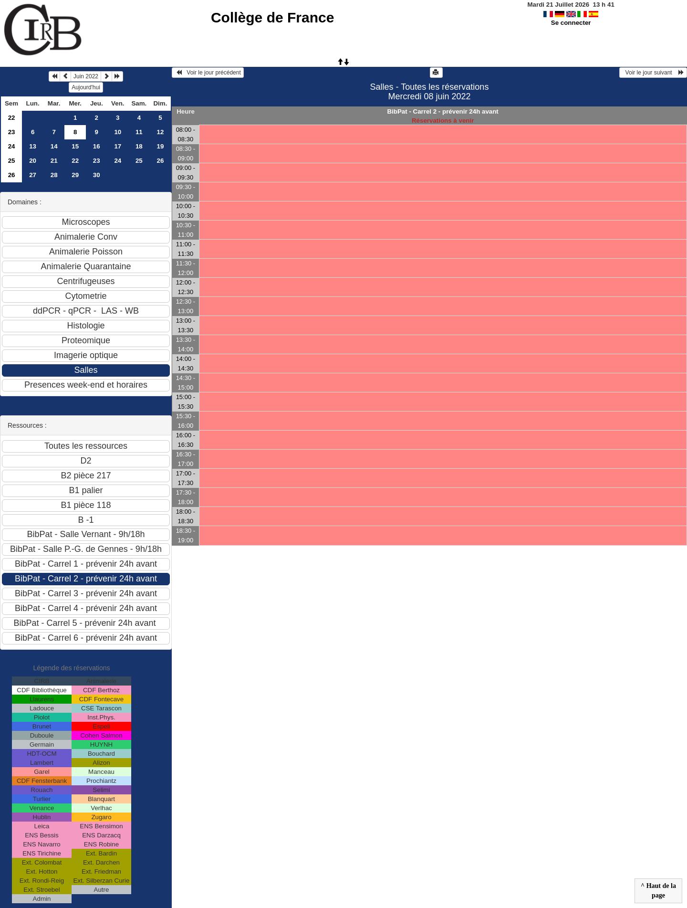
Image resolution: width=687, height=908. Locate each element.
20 (32, 160)
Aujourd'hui (86, 87)
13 (32, 146)
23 (11, 132)
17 (117, 146)
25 (11, 160)
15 (75, 146)
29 (75, 175)
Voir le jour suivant (653, 72)
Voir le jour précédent (208, 72)
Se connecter (571, 22)
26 (160, 160)
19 (160, 146)
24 (11, 146)
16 (96, 146)
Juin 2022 (85, 76)
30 (96, 175)
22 (11, 117)
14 (54, 146)
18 (139, 146)
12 (160, 132)
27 (32, 175)
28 (54, 175)
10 (117, 132)
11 (139, 132)
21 (54, 160)
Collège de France (272, 17)
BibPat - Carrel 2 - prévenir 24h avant (442, 111)
